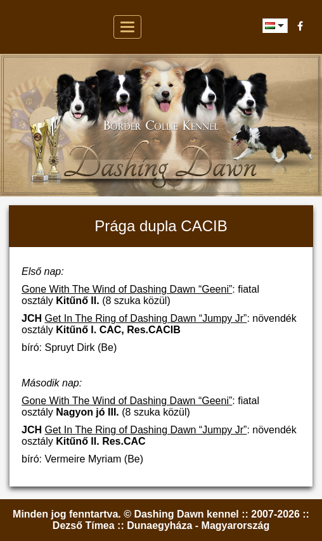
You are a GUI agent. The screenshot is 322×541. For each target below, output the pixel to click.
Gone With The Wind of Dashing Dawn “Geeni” (127, 289)
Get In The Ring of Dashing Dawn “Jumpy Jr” (145, 318)
